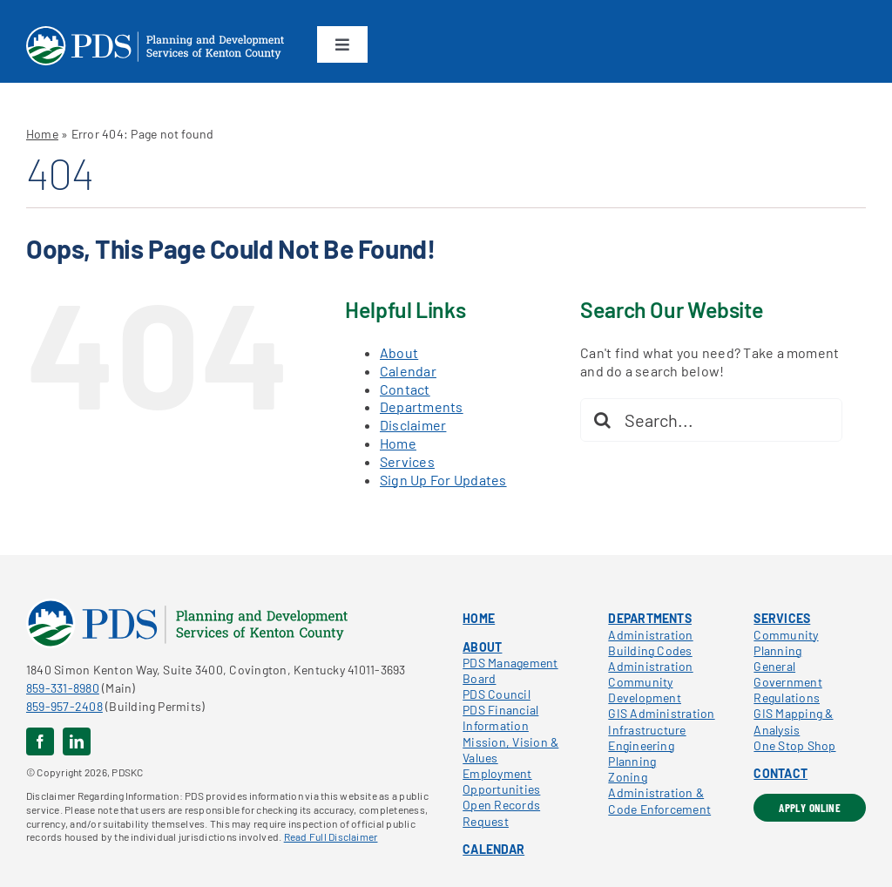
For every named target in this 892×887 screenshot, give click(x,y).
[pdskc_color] (187, 605)
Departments (421, 406)
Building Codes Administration (650, 658)
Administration (650, 634)
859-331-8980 (62, 687)
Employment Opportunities (501, 781)
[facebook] (40, 741)
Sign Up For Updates (443, 479)
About (399, 352)
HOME (479, 618)
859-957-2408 (64, 706)
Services (407, 461)
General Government (787, 674)
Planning (632, 761)
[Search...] (711, 420)
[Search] (602, 420)
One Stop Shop (794, 745)
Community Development (644, 689)
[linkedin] (77, 741)
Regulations (786, 697)
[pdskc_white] (155, 32)
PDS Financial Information (500, 717)
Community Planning (785, 642)
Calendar (408, 370)
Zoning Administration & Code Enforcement (659, 792)
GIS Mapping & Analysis (793, 721)
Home (42, 133)
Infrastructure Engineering (647, 737)
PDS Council (496, 694)
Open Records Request (501, 812)
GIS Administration (661, 713)
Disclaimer (413, 424)
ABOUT (482, 647)
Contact (405, 389)
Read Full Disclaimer (331, 836)
